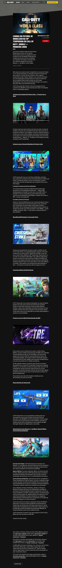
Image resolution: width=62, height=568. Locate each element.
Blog (23, 2)
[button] (5, 2)
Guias (28, 2)
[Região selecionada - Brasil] (44, 2)
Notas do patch (35, 2)
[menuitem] (23, 2)
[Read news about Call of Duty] (18, 2)
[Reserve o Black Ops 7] (52, 2)
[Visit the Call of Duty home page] (10, 2)
